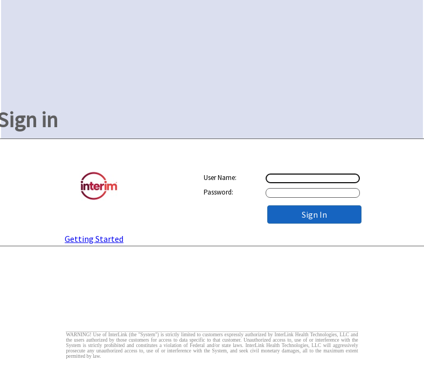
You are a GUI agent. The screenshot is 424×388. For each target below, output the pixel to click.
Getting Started (94, 238)
